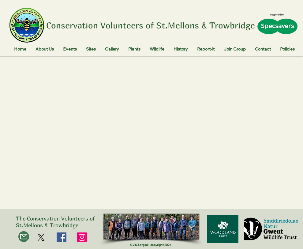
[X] (41, 237)
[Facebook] (61, 237)
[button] (44, 49)
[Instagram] (82, 237)
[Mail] (23, 236)
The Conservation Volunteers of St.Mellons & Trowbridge (55, 221)
